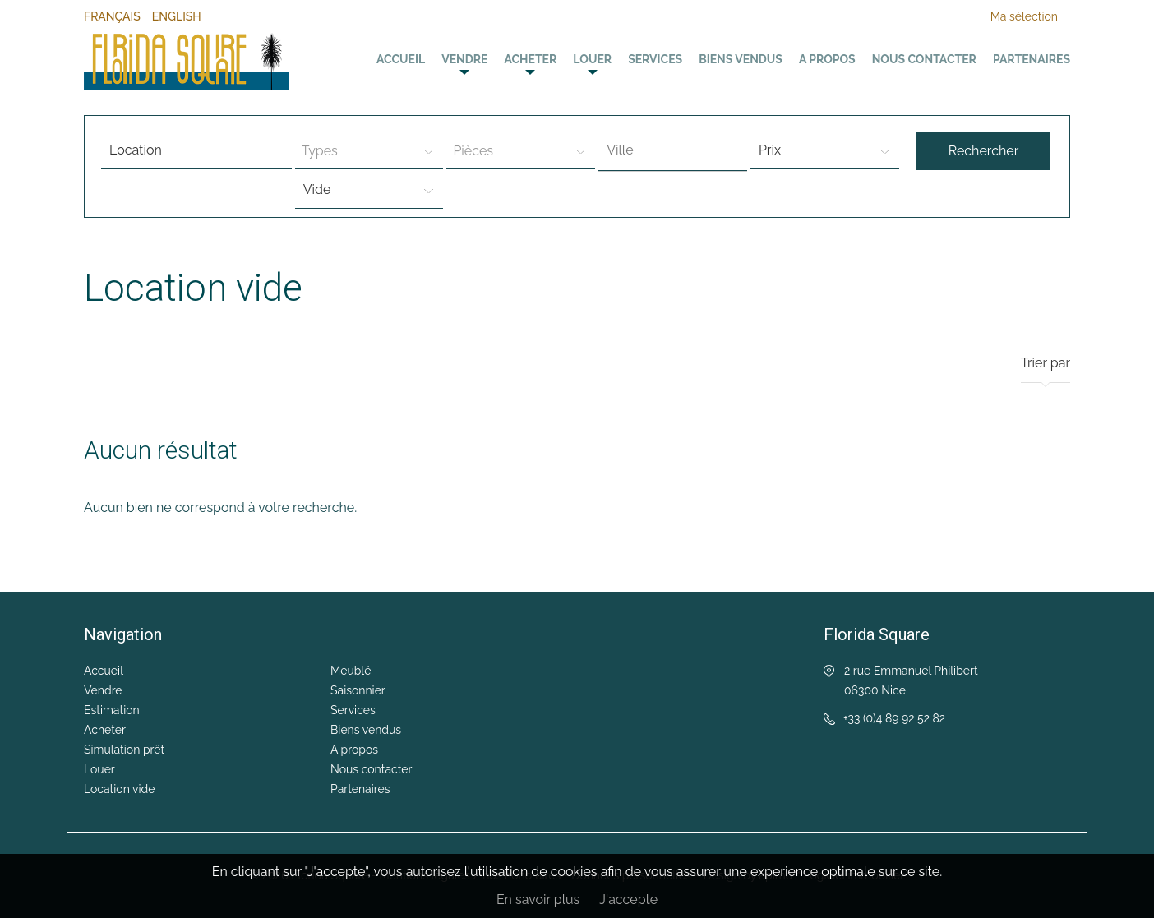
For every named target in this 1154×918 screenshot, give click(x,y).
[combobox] (672, 151)
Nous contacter (924, 59)
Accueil (400, 59)
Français (112, 16)
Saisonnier (357, 690)
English (176, 16)
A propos (827, 59)
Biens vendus (740, 59)
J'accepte (628, 899)
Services (655, 59)
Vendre (464, 59)
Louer (592, 59)
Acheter (530, 59)
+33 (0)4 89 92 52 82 (894, 718)
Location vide (119, 789)
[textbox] (677, 150)
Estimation (112, 710)
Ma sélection (1024, 16)
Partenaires (1031, 59)
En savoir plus (537, 899)
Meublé (350, 670)
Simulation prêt (124, 749)
